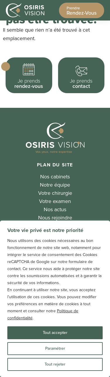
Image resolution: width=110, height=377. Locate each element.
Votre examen (55, 201)
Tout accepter (55, 333)
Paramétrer (55, 348)
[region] (55, 299)
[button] (29, 75)
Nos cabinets (55, 177)
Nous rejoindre (55, 218)
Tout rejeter (55, 364)
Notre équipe (55, 185)
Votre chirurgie (55, 193)
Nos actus (55, 209)
